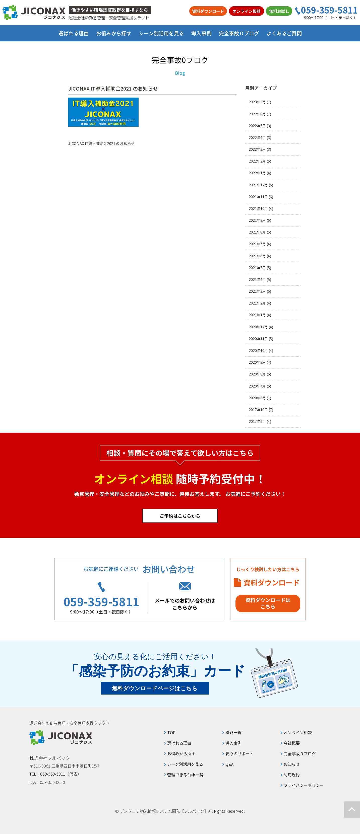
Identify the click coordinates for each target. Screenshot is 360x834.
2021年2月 (257, 303)
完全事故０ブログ (239, 33)
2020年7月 (257, 386)
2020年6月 (257, 398)
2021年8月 (257, 232)
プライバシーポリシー (304, 785)
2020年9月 (257, 362)
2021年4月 (257, 279)
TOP (171, 732)
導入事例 (201, 33)
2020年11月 (258, 338)
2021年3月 (257, 291)
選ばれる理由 (73, 33)
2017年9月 (257, 421)
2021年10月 (258, 208)
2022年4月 (257, 137)
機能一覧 (233, 732)
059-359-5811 (329, 10)
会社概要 (292, 743)
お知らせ (292, 764)
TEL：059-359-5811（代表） (55, 774)
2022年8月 (257, 114)
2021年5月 (257, 267)
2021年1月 (257, 315)
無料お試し (279, 11)
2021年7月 (257, 244)
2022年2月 (257, 161)
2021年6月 (257, 256)
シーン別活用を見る (185, 764)
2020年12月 (258, 327)
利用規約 (292, 775)
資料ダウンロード (208, 11)
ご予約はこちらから (180, 515)
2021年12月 (258, 185)
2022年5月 (257, 125)
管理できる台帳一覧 (185, 775)
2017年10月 (258, 409)
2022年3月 (257, 149)
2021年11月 (258, 196)
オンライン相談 (246, 11)
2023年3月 (257, 102)
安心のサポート (239, 753)
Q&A (229, 764)
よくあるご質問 (284, 33)
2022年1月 (257, 173)
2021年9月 (257, 220)
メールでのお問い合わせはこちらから (185, 604)
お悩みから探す (181, 753)
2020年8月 (257, 374)
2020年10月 (258, 350)
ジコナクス (34, 12)
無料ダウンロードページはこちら (155, 688)
